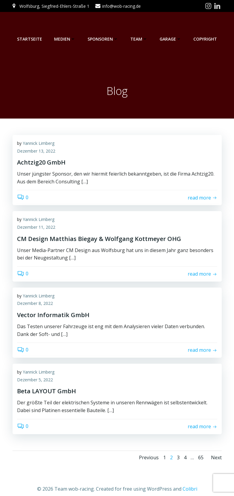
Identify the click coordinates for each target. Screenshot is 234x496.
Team (139, 39)
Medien (65, 39)
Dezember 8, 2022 (35, 303)
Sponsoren (103, 39)
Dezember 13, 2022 (36, 151)
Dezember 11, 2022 (36, 227)
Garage (170, 39)
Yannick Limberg (38, 143)
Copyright (205, 39)
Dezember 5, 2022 (35, 380)
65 (201, 457)
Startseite (29, 39)
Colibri (190, 489)
